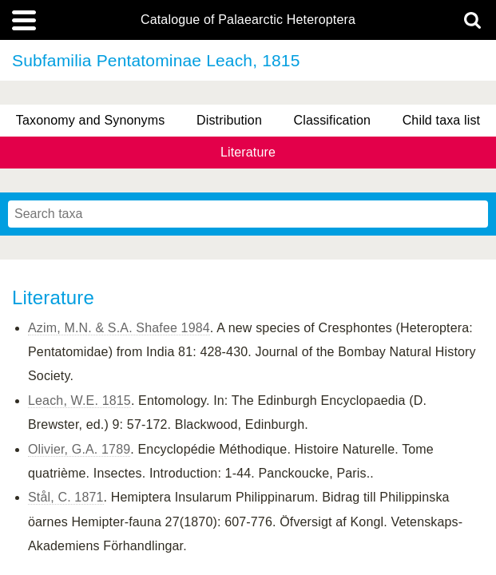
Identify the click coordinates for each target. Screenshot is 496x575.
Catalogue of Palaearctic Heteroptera (248, 20)
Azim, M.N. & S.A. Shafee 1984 (119, 328)
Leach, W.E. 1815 (79, 400)
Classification (332, 120)
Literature (248, 152)
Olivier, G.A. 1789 (79, 449)
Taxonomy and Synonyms (90, 120)
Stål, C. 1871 (66, 497)
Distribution (229, 120)
